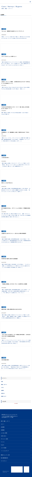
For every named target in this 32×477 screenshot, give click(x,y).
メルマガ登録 (3, 447)
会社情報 (2, 427)
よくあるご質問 (4, 433)
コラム (2, 387)
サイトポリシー (4, 460)
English (2, 444)
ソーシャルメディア (5, 450)
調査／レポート (4, 384)
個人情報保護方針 (4, 458)
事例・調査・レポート (5, 421)
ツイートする (3, 475)
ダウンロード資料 (4, 438)
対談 (2, 381)
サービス (2, 441)
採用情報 (2, 430)
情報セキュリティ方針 (5, 455)
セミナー (2, 424)
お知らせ (2, 393)
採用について (3, 396)
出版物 (2, 390)
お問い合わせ (3, 436)
